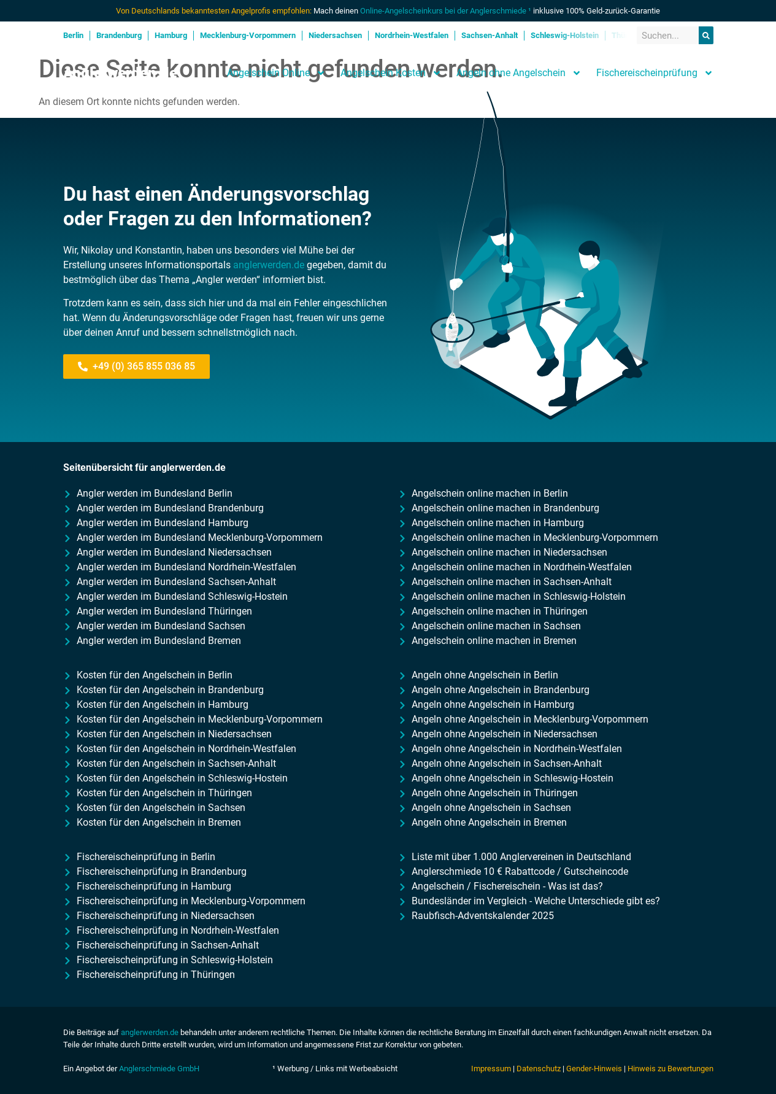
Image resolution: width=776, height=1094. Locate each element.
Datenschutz (539, 1068)
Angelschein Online (276, 73)
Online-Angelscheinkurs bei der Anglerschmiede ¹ (445, 10)
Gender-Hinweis (594, 1068)
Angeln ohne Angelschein (519, 73)
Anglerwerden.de (120, 73)
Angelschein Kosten (391, 73)
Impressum (491, 1068)
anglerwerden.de (268, 265)
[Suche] (706, 35)
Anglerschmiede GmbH (159, 1068)
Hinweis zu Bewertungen (670, 1068)
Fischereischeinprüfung (654, 73)
